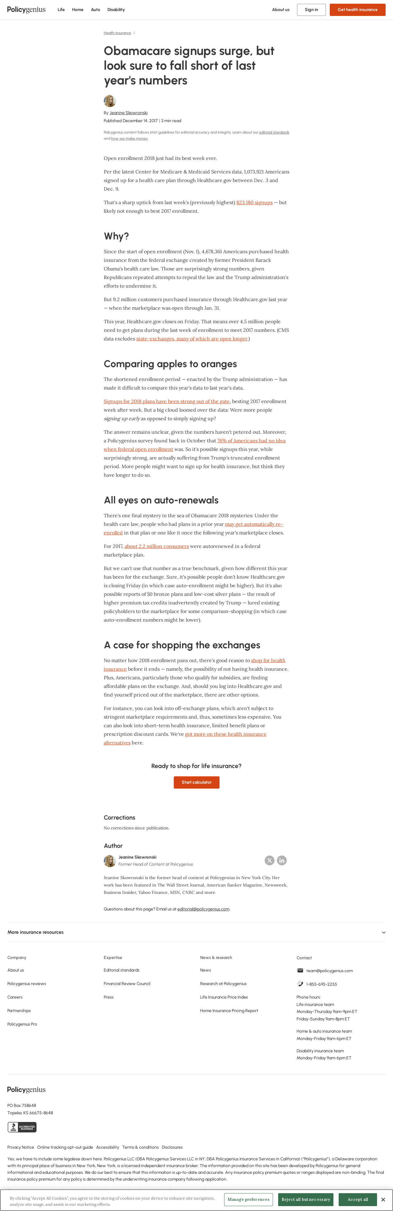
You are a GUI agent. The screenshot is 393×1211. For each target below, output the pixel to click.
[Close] (383, 1199)
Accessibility (107, 1147)
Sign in (311, 9)
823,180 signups (254, 202)
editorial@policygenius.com (203, 909)
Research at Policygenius (223, 983)
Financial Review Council (127, 983)
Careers (14, 997)
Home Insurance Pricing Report (229, 1010)
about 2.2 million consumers (157, 546)
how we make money (129, 138)
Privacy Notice (20, 1147)
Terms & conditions (140, 1147)
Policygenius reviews (26, 983)
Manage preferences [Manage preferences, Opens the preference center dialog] (249, 1199)
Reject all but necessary (306, 1199)
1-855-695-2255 (321, 984)
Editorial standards (121, 970)
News (205, 970)
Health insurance (117, 33)
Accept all (358, 1199)
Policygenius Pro (22, 1024)
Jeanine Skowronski (129, 112)
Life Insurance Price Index (224, 997)
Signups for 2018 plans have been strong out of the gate (167, 401)
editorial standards (274, 132)
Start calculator (197, 782)
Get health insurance (358, 9)
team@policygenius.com (329, 970)
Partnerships (19, 1010)
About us (281, 9)
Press (109, 997)
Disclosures (172, 1147)
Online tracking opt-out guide (65, 1147)
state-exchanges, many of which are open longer (191, 339)
